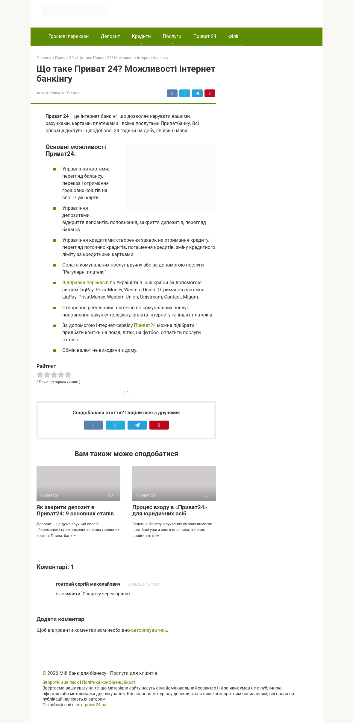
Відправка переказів (85, 282)
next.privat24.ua (90, 704)
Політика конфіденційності (109, 682)
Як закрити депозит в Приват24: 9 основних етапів (75, 510)
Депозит (110, 36)
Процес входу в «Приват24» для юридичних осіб (169, 510)
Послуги (172, 36)
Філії (233, 36)
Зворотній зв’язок (61, 682)
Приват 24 (204, 36)
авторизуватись (149, 630)
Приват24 (145, 325)
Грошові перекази (69, 36)
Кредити (141, 36)
